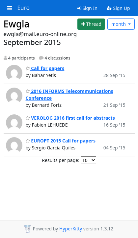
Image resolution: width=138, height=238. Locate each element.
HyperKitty (70, 228)
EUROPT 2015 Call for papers (61, 141)
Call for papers (45, 68)
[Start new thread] (91, 24)
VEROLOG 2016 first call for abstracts (70, 118)
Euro (23, 8)
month (119, 24)
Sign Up (118, 8)
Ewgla (17, 24)
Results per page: (60, 160)
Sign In (87, 8)
